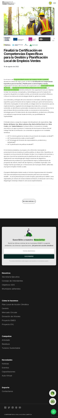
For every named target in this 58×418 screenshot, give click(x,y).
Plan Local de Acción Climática (15, 304)
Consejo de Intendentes (12, 281)
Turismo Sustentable (11, 348)
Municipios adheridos (11, 289)
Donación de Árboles (11, 316)
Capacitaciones (8, 372)
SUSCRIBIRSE (29, 256)
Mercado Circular (9, 312)
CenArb (5, 308)
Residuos (6, 344)
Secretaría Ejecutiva (10, 277)
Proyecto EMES (9, 320)
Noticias (5, 364)
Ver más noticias (29, 201)
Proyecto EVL (8, 324)
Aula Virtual (7, 376)
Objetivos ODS (8, 285)
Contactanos (7, 391)
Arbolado (6, 340)
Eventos (5, 368)
